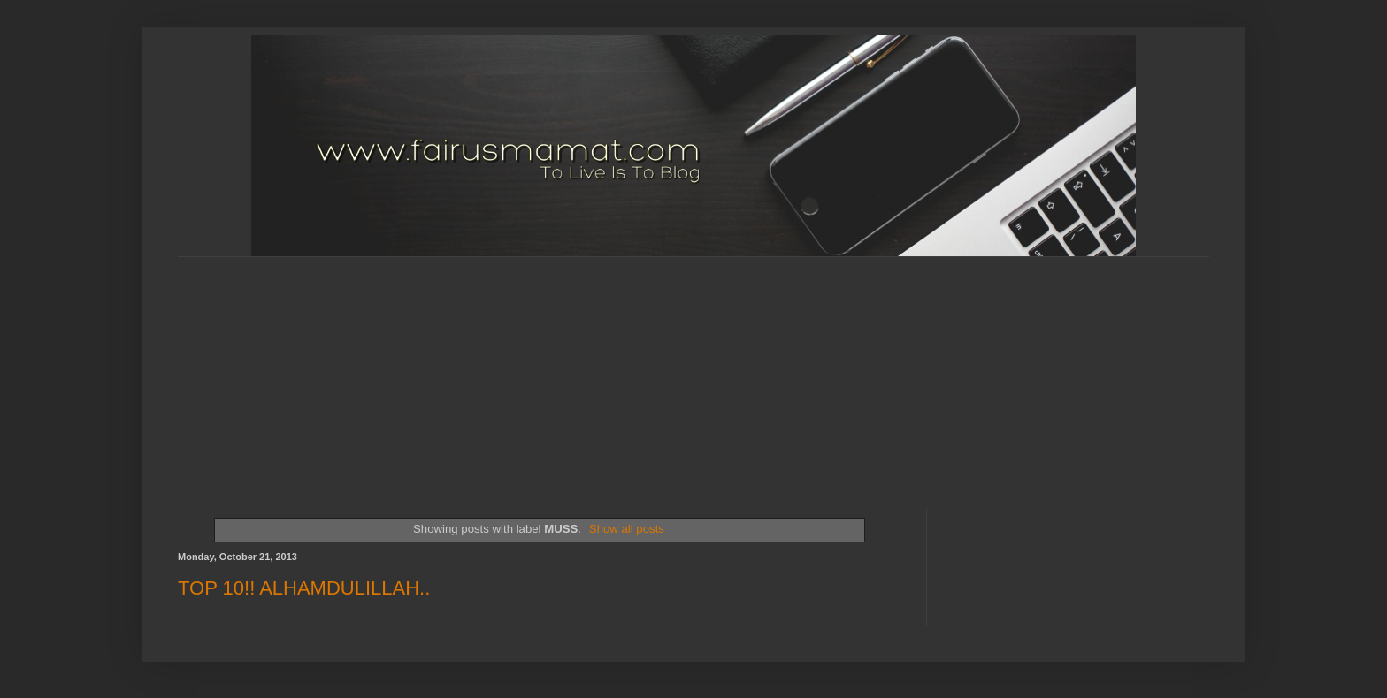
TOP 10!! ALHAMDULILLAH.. (304, 588)
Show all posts (626, 528)
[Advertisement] (607, 367)
